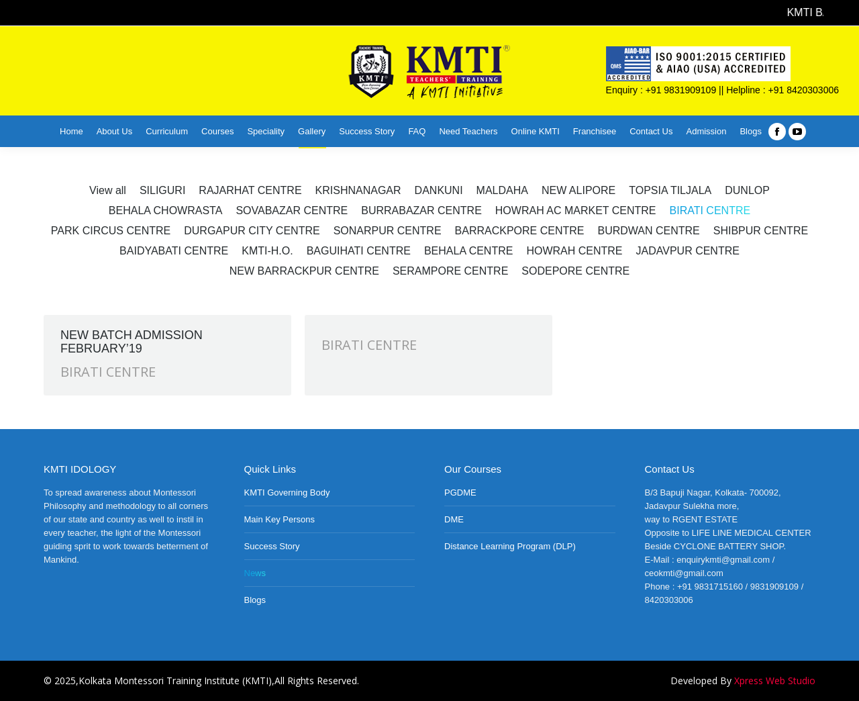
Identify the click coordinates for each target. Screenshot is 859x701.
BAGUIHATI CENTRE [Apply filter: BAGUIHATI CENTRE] (359, 250)
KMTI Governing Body (287, 492)
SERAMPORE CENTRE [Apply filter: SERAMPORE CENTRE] (450, 271)
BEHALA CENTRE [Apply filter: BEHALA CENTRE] (468, 250)
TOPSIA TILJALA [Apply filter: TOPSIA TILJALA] (670, 190)
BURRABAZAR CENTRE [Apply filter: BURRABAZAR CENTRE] (421, 210)
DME (454, 519)
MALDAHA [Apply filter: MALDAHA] (502, 190)
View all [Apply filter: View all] (107, 190)
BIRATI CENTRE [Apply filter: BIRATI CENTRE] (710, 210)
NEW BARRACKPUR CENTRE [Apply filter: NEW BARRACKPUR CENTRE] (304, 271)
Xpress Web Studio (774, 680)
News (255, 573)
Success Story (272, 546)
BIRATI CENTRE (108, 372)
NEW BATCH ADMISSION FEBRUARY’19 (131, 341)
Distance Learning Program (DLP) (510, 546)
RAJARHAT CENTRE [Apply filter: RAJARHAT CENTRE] (250, 190)
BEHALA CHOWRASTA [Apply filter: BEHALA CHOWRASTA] (166, 210)
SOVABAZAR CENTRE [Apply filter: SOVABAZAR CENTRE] (292, 210)
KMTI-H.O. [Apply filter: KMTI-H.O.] (267, 250)
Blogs (255, 600)
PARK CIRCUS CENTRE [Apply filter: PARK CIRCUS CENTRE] (110, 230)
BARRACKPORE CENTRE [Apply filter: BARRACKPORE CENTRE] (520, 230)
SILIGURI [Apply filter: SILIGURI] (162, 190)
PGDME (460, 492)
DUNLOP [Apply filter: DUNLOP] (747, 190)
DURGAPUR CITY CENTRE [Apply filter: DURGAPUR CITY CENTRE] (251, 230)
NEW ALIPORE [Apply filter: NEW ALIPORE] (578, 190)
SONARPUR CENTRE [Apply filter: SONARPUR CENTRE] (388, 230)
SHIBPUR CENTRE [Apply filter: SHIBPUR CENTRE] (760, 230)
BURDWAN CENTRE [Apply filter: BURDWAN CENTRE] (648, 230)
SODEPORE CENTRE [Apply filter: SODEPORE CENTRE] (575, 271)
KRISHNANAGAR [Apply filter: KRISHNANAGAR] (358, 190)
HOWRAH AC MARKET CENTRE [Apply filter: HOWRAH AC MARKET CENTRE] (575, 210)
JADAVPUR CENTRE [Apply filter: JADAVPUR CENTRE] (688, 250)
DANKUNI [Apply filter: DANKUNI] (439, 190)
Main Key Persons (279, 519)
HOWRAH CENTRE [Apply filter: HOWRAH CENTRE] (574, 250)
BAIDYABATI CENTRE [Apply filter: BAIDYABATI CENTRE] (173, 250)
